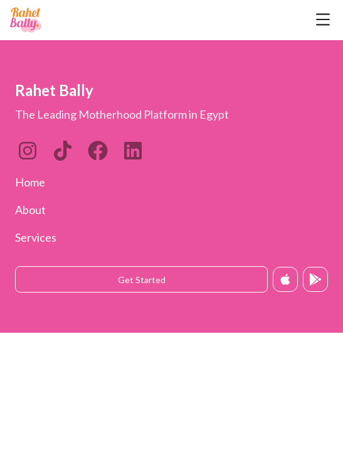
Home (30, 182)
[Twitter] (97, 150)
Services (35, 237)
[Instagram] (27, 150)
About (30, 210)
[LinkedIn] (62, 150)
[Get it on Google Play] (315, 279)
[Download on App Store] (285, 279)
